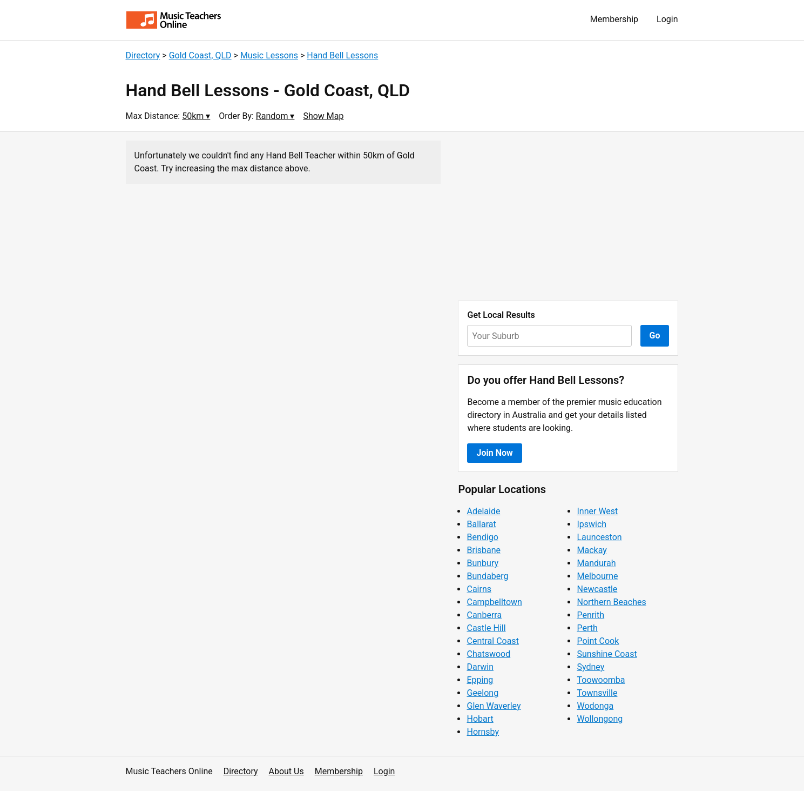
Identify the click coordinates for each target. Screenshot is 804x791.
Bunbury (482, 563)
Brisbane (484, 550)
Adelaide (483, 511)
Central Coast (492, 641)
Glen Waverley (494, 706)
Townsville (597, 693)
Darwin (480, 667)
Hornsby (483, 732)
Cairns (479, 589)
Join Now (494, 453)
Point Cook (598, 641)
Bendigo (482, 537)
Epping (480, 680)
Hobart (480, 719)
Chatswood (488, 654)
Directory (143, 55)
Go (655, 335)
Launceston (599, 537)
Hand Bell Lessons (342, 55)
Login (667, 19)
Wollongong (600, 719)
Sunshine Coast (607, 654)
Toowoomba (601, 680)
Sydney (590, 667)
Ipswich (591, 524)
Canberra (484, 615)
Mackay (591, 550)
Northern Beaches (611, 602)
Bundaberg (487, 576)
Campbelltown (494, 602)
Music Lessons (269, 55)
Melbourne (597, 576)
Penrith (590, 615)
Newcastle (597, 589)
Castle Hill (486, 628)
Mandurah (596, 563)
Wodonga (595, 706)
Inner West (597, 511)
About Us (286, 771)
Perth (587, 628)
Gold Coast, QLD (200, 55)
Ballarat (481, 524)
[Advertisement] (568, 216)
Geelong (482, 693)
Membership (614, 19)
